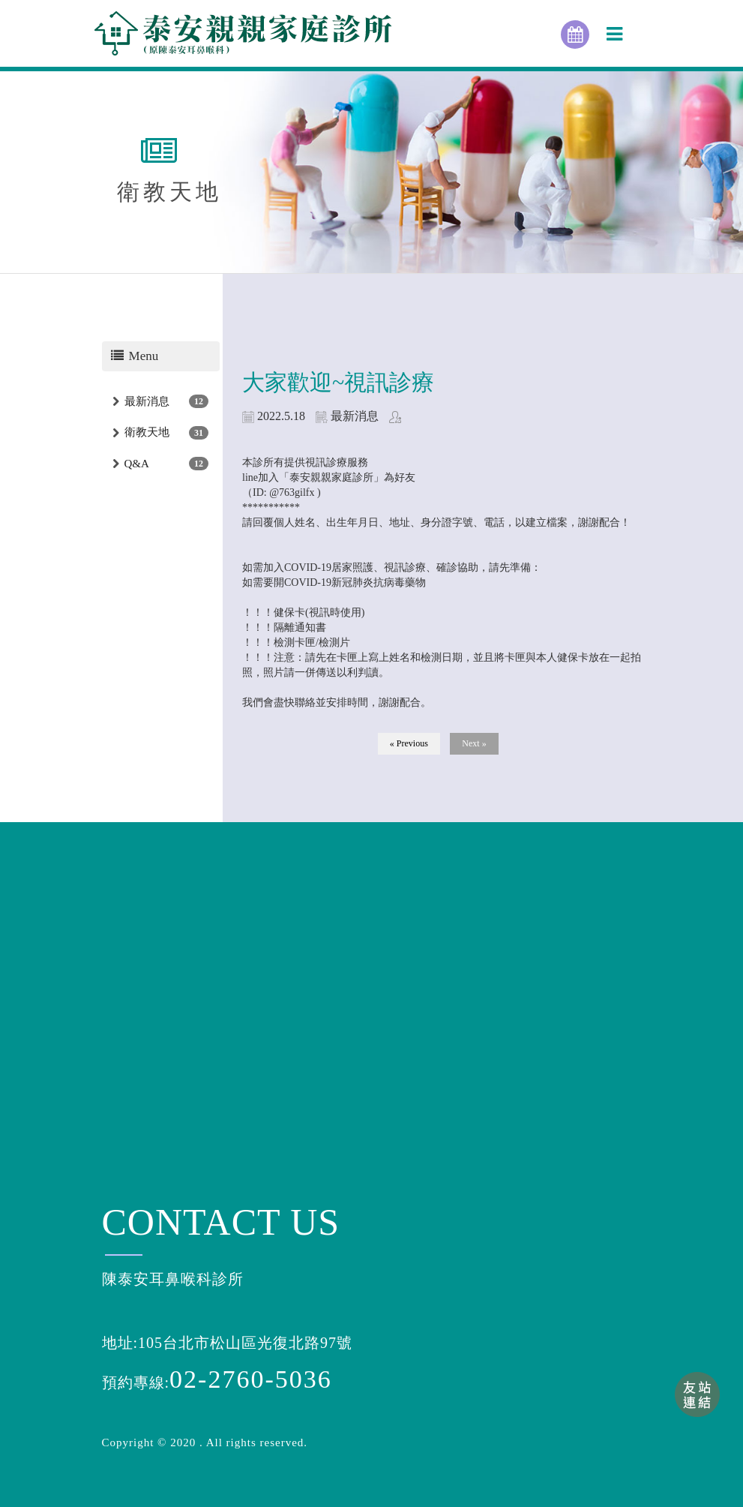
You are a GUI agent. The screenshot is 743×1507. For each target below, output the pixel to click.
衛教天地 (146, 432)
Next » (474, 743)
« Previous (409, 743)
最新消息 (146, 401)
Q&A (136, 464)
